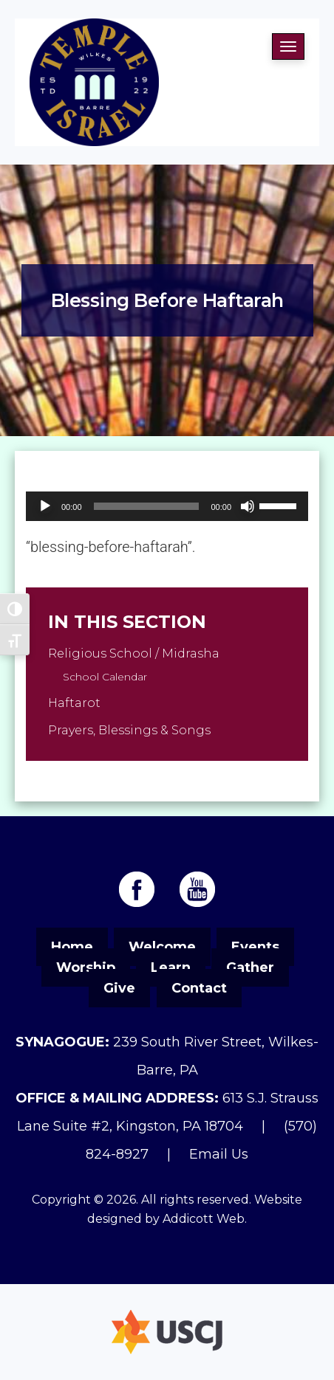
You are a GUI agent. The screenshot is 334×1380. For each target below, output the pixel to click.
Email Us (218, 1154)
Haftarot (74, 703)
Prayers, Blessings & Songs (129, 730)
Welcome (162, 947)
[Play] (45, 506)
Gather (250, 967)
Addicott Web (204, 1219)
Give (119, 988)
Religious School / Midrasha (133, 653)
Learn (171, 967)
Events (255, 947)
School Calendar (105, 676)
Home (72, 947)
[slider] (147, 506)
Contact (199, 988)
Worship (85, 967)
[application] (167, 506)
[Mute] (247, 506)
